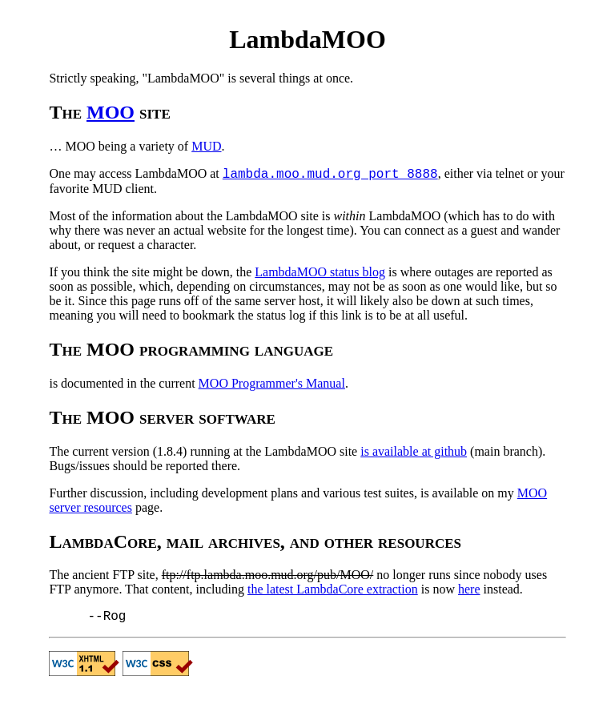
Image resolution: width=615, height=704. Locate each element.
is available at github (413, 451)
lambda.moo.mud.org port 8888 (330, 174)
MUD (206, 146)
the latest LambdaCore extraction (332, 589)
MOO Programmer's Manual (272, 383)
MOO (110, 112)
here (469, 589)
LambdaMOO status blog (320, 272)
